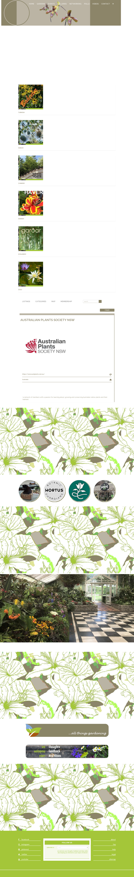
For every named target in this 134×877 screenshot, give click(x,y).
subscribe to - (51, 847)
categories (40, 301)
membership (66, 301)
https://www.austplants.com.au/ (33, 374)
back (107, 310)
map (53, 301)
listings (26, 301)
